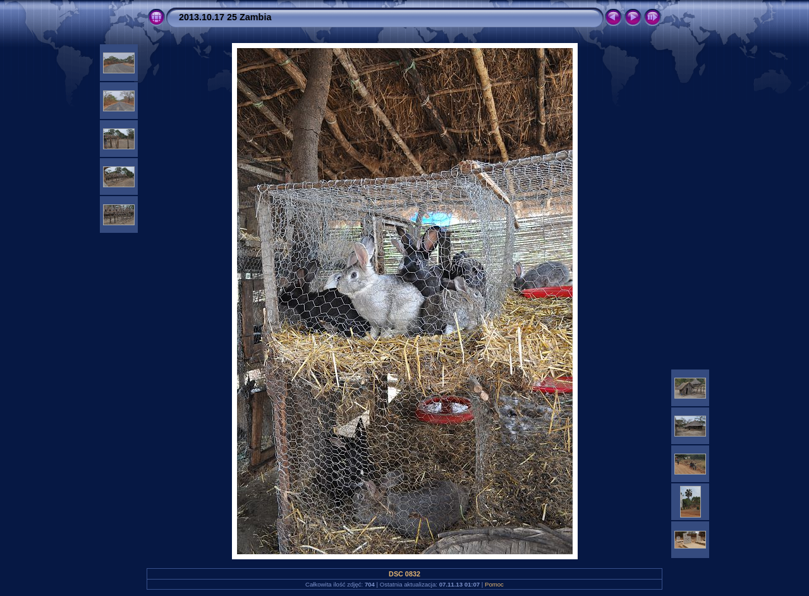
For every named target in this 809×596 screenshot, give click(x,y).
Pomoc (494, 584)
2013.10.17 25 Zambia (225, 17)
